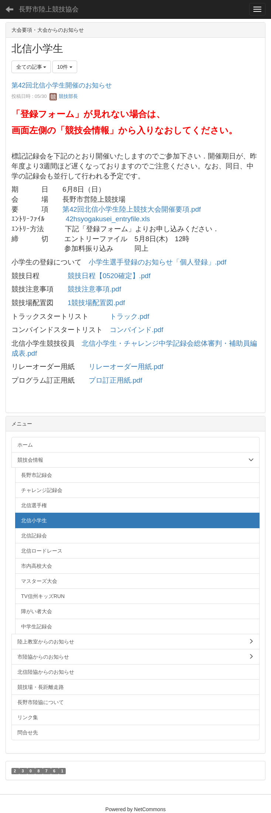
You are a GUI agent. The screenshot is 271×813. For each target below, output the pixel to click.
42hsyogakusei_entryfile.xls (108, 219)
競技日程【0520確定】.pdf (109, 276)
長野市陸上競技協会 (49, 9)
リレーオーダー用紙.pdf (126, 366)
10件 (64, 67)
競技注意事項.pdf (94, 289)
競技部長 (63, 96)
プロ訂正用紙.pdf (115, 380)
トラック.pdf (129, 316)
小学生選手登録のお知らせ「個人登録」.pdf (157, 262)
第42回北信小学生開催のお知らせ (61, 85)
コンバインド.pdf (136, 330)
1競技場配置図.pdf (96, 303)
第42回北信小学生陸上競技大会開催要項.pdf (131, 209)
